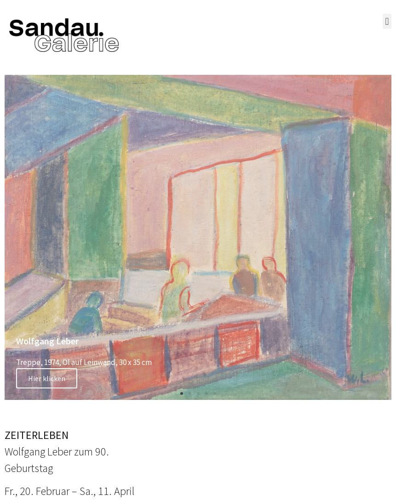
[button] (387, 21)
